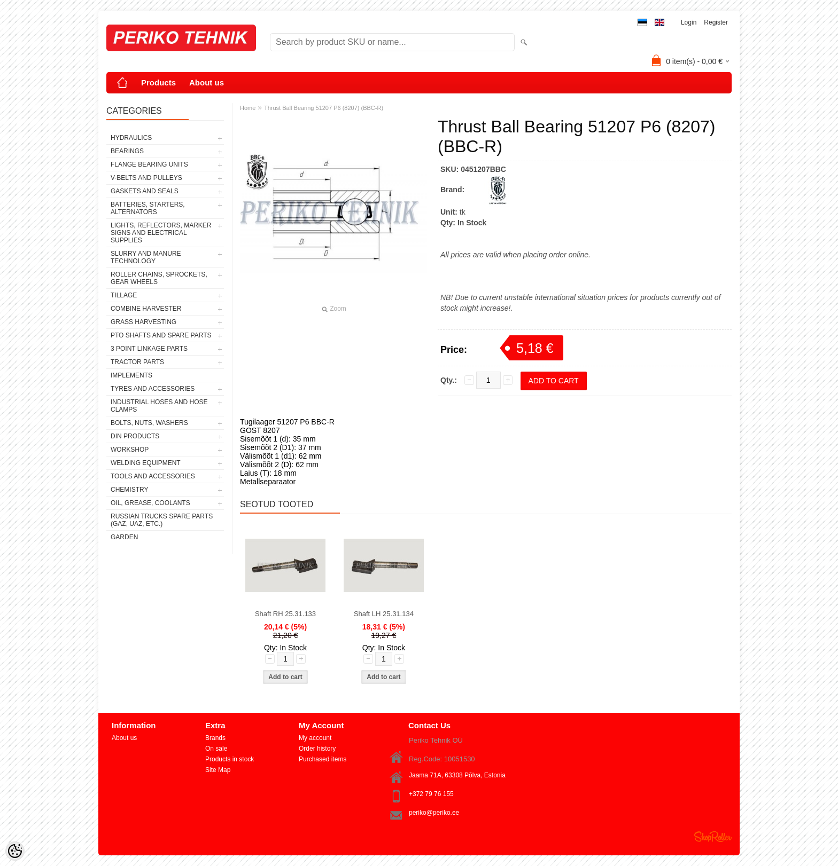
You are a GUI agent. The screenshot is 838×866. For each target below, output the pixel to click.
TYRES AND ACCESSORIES (153, 388)
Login (688, 22)
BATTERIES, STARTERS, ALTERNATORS (148, 208)
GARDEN (124, 537)
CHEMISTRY (129, 489)
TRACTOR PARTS (137, 362)
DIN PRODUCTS (135, 436)
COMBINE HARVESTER (146, 308)
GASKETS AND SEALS (145, 191)
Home (247, 108)
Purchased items (322, 759)
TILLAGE (124, 295)
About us (206, 82)
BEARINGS (127, 151)
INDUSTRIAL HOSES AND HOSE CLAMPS (159, 405)
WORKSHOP (130, 449)
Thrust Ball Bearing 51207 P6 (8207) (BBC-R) (323, 108)
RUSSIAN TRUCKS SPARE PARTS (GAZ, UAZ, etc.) (162, 520)
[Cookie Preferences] (15, 851)
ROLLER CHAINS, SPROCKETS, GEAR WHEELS (159, 278)
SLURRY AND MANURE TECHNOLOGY (146, 257)
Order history (317, 748)
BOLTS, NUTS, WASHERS (149, 423)
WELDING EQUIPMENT (146, 463)
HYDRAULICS (131, 137)
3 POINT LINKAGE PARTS (149, 348)
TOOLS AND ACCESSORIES (153, 476)
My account (315, 738)
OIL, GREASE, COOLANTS (150, 503)
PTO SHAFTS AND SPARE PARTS (161, 335)
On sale (216, 748)
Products (158, 82)
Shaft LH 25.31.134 (384, 614)
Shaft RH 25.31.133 (285, 614)
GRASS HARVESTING (143, 322)
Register (716, 22)
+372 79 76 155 (431, 794)
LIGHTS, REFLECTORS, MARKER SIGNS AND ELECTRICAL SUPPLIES (161, 233)
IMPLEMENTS (131, 375)
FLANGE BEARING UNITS (149, 164)
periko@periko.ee (434, 812)
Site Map (217, 770)
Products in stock (229, 759)
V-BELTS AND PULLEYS (146, 178)
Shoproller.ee (713, 836)
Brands (215, 738)
